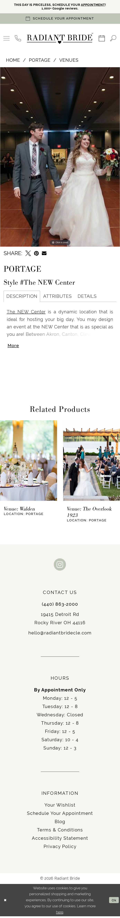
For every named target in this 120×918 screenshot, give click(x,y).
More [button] (14, 347)
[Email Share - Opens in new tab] (44, 254)
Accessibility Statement (60, 840)
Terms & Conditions (60, 831)
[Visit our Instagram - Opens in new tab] (60, 566)
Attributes (57, 297)
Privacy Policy (60, 848)
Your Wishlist (59, 806)
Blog (60, 823)
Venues (69, 60)
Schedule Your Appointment (60, 815)
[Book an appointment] (60, 19)
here (59, 914)
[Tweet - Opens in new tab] (28, 254)
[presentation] (28, 462)
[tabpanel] (60, 157)
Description (22, 297)
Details (87, 297)
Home (13, 60)
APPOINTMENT (97, 5)
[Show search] (113, 39)
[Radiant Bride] (60, 39)
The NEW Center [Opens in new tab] (26, 312)
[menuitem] (6, 39)
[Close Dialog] (5, 902)
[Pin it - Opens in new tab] (36, 254)
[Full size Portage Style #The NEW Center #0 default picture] (60, 157)
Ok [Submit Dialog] (113, 902)
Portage (39, 60)
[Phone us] (18, 39)
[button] (6, 39)
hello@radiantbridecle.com (60, 634)
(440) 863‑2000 (60, 605)
